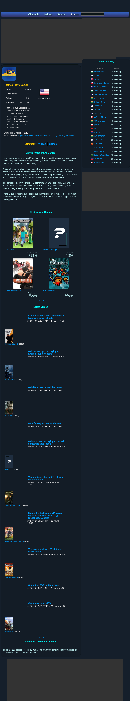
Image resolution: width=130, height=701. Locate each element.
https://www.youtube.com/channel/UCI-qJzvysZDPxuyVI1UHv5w (46, 136)
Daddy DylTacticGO (100, 87)
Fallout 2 (8, 470)
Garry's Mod (10, 631)
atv (94, 128)
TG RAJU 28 (98, 148)
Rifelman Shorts (99, 102)
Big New (96, 132)
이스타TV (97, 113)
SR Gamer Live (99, 121)
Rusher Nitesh (98, 72)
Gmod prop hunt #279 (39, 603)
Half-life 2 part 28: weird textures (45, 387)
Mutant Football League (14, 541)
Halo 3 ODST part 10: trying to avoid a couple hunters (43, 352)
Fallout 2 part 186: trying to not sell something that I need (46, 442)
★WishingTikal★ (99, 117)
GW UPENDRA (99, 98)
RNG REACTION (99, 136)
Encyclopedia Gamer (101, 83)
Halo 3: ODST (10, 380)
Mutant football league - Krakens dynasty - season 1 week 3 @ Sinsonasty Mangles (45, 515)
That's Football (98, 140)
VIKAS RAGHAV (99, 91)
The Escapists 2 (11, 577)
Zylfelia (96, 125)
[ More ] (41, 300)
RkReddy (96, 75)
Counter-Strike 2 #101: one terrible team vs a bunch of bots (46, 317)
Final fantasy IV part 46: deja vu (44, 423)
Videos (42, 144)
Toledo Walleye (99, 151)
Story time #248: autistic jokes (43, 585)
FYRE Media (98, 144)
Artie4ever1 (97, 106)
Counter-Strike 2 (11, 344)
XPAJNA (96, 109)
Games (53, 144)
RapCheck (97, 79)
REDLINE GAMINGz (101, 155)
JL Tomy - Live (98, 162)
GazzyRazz (97, 159)
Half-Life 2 (9, 416)
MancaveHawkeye (100, 94)
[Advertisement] (58, 41)
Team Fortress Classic (14, 505)
